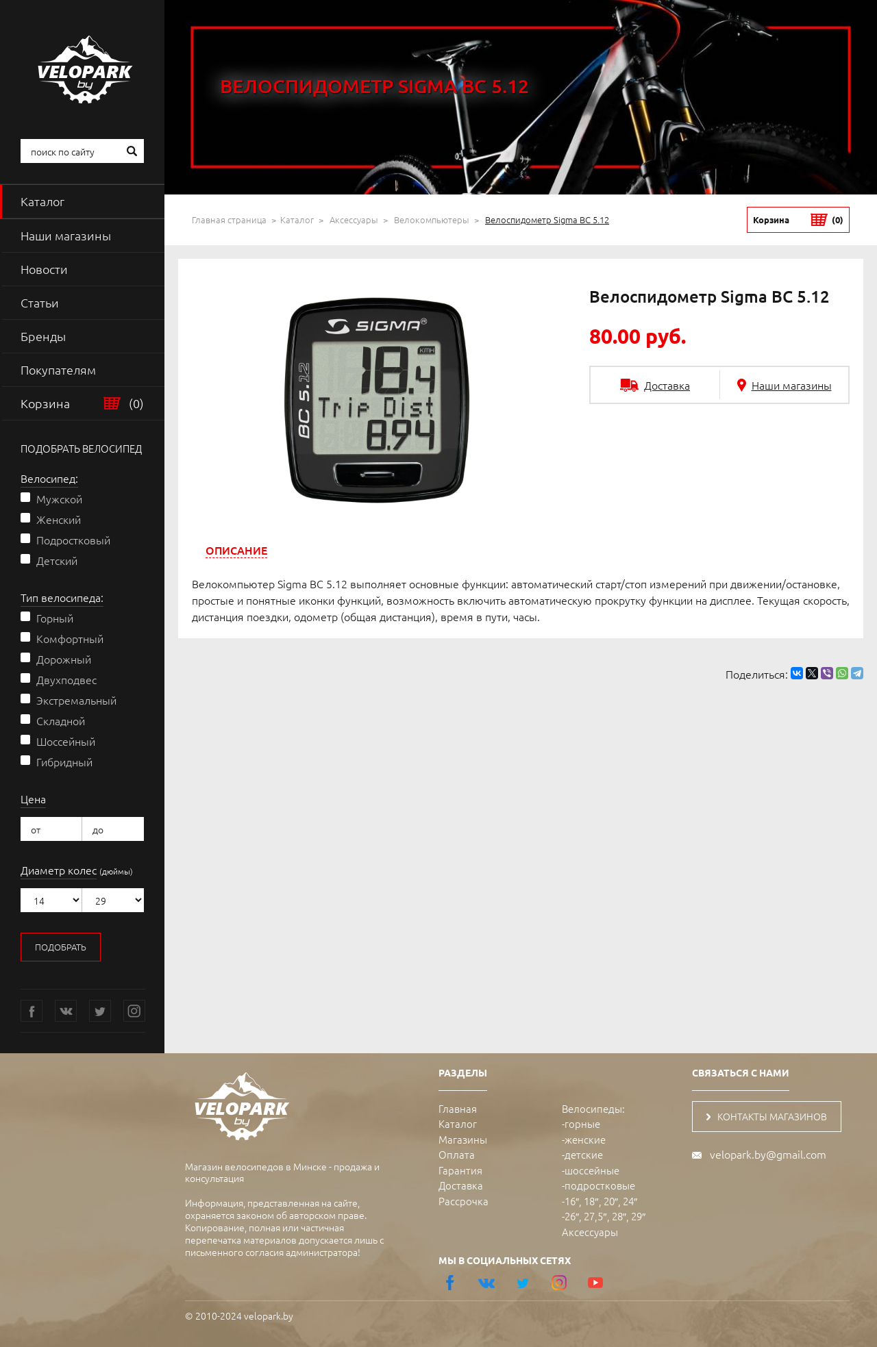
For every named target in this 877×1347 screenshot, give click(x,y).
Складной (60, 720)
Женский (58, 519)
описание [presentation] (236, 549)
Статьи (40, 302)
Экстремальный (76, 699)
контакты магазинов (766, 1116)
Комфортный (69, 638)
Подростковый (73, 539)
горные (582, 1123)
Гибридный (64, 761)
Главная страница (229, 219)
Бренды (43, 336)
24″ (630, 1201)
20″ (611, 1201)
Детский (56, 560)
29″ (638, 1216)
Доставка (460, 1185)
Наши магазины (66, 235)
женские (585, 1139)
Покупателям (58, 369)
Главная (457, 1108)
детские (584, 1154)
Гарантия (460, 1170)
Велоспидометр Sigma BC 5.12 (547, 219)
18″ (591, 1201)
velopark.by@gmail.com (768, 1153)
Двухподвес (66, 679)
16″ (572, 1201)
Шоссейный (65, 740)
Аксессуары (354, 219)
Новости (44, 269)
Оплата (456, 1154)
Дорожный (63, 658)
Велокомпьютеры (431, 219)
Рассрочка (463, 1201)
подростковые (600, 1185)
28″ (619, 1216)
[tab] (236, 550)
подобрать (60, 946)
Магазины (462, 1139)
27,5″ (595, 1216)
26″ (572, 1216)
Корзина (82, 403)
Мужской (59, 498)
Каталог (42, 201)
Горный (54, 617)
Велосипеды (592, 1108)
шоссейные (592, 1170)
